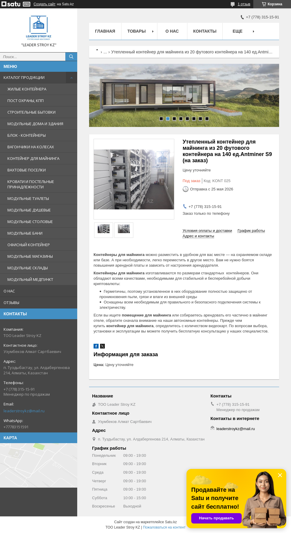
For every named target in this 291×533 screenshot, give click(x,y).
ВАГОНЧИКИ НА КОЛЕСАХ (30, 146)
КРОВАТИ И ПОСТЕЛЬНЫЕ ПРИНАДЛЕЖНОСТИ (30, 184)
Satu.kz (171, 522)
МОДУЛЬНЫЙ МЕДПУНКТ (30, 279)
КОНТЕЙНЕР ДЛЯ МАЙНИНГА (33, 158)
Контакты (204, 31)
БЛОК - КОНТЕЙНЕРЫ (26, 135)
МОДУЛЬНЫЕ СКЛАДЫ (27, 268)
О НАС (9, 291)
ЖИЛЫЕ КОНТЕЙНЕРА (26, 89)
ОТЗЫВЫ (11, 302)
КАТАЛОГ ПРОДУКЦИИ (24, 77)
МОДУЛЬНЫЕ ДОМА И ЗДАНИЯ (35, 123)
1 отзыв (244, 4)
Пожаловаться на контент (164, 527)
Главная (105, 31)
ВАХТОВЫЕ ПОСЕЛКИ (26, 170)
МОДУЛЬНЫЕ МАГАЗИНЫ (30, 256)
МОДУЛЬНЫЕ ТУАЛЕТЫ (28, 198)
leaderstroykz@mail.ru (24, 410)
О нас (172, 31)
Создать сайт (45, 4)
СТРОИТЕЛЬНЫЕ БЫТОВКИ (31, 112)
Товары (136, 31)
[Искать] (71, 56)
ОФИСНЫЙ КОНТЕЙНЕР (28, 244)
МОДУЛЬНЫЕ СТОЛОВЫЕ (30, 221)
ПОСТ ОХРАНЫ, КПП (25, 100)
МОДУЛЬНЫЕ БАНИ (24, 233)
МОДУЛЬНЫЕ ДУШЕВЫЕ (29, 210)
